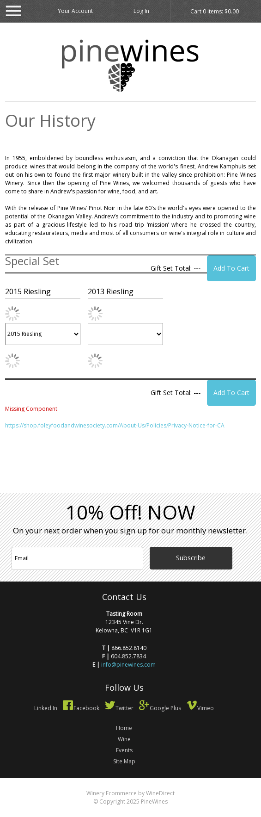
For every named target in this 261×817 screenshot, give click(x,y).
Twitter (119, 708)
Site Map (124, 761)
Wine (124, 739)
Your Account (75, 11)
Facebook (80, 708)
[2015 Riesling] (42, 334)
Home (124, 728)
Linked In (45, 708)
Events (124, 750)
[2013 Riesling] (125, 334)
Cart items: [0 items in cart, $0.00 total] (214, 11)
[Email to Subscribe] (77, 558)
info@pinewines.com (128, 664)
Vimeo (200, 708)
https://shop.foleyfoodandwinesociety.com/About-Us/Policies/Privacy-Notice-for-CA (115, 425)
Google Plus (160, 708)
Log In (141, 11)
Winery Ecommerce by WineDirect (130, 793)
